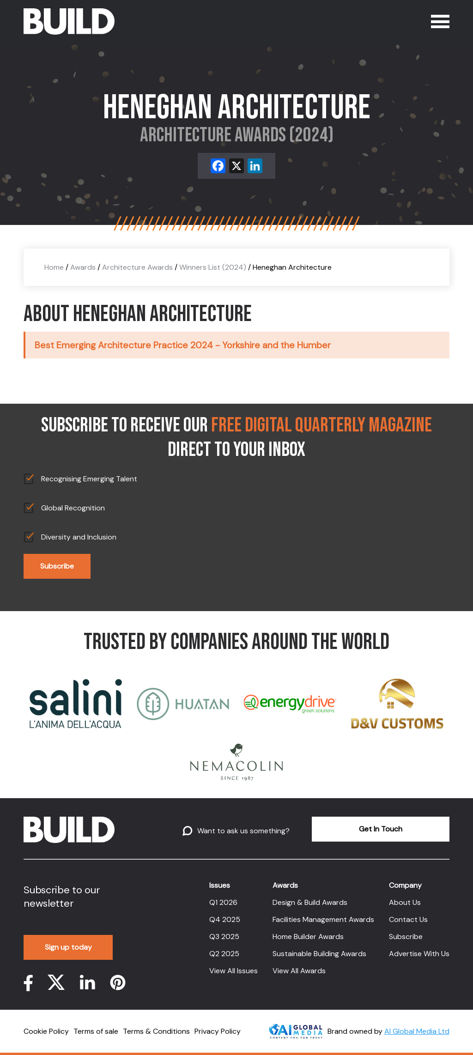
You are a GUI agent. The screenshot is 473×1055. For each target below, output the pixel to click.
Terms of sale (95, 1031)
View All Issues (233, 971)
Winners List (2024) (212, 267)
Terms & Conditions (156, 1031)
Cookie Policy (46, 1031)
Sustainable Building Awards (319, 953)
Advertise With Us (419, 953)
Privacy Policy (217, 1031)
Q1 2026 (223, 902)
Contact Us (408, 919)
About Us (405, 902)
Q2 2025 (224, 953)
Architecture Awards (137, 267)
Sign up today (68, 947)
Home (54, 267)
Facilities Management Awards (323, 919)
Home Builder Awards (308, 936)
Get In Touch (380, 829)
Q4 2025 (224, 919)
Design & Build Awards (310, 902)
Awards (83, 267)
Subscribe (57, 566)
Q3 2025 (224, 936)
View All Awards (299, 971)
